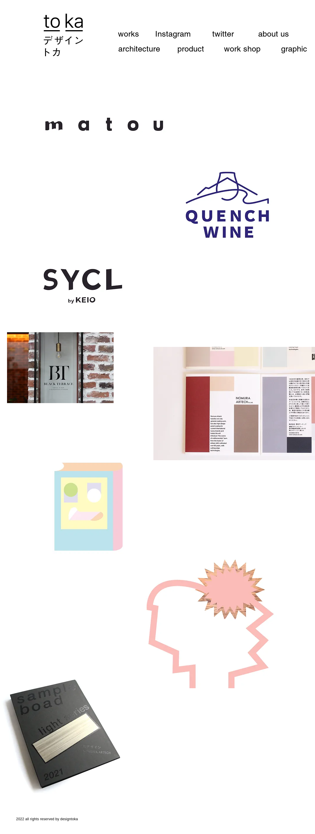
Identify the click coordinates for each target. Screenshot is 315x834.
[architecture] (139, 49)
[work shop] (242, 49)
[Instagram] (173, 34)
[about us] (273, 34)
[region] (104, 125)
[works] (131, 34)
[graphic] (294, 49)
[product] (191, 49)
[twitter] (223, 34)
